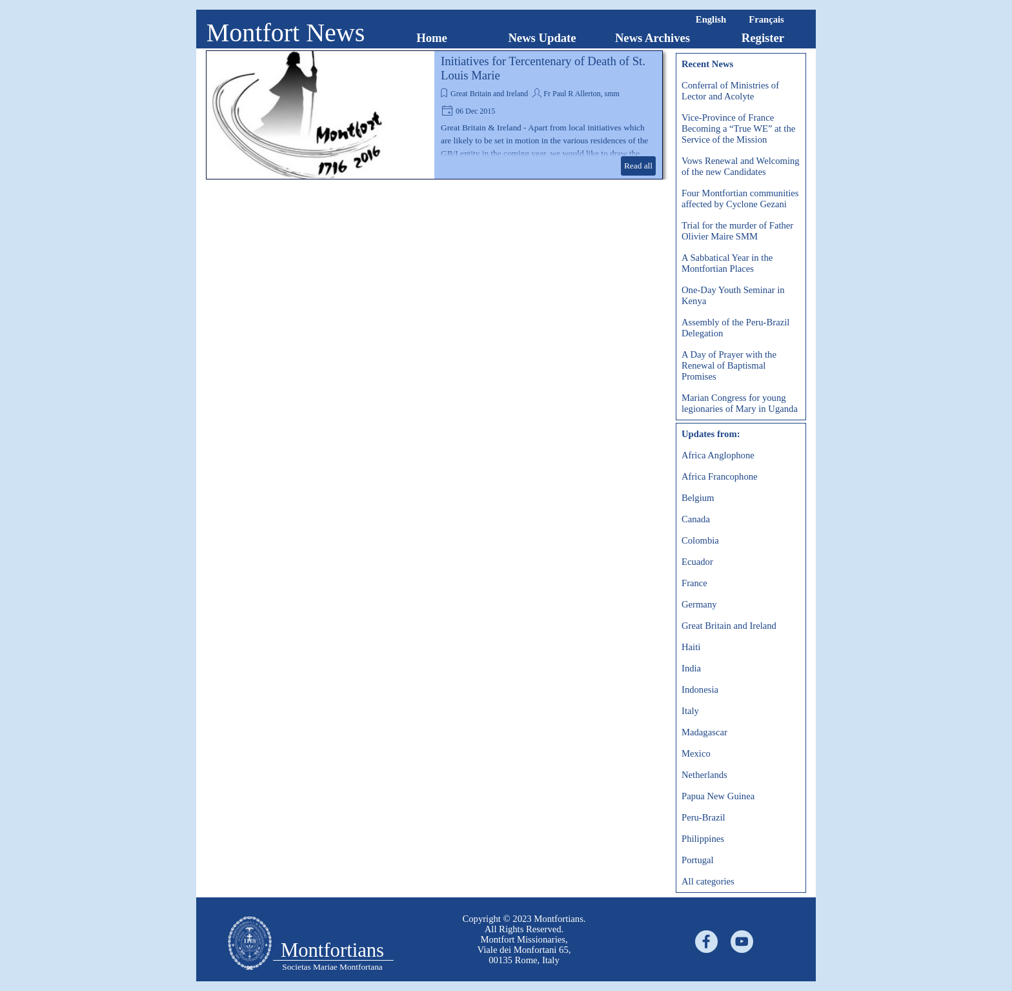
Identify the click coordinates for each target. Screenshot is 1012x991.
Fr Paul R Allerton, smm (581, 93)
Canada (696, 519)
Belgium (698, 498)
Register (763, 38)
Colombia (700, 540)
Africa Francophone (720, 476)
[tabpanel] (524, 939)
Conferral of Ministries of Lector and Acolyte (730, 90)
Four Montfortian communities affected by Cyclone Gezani (740, 198)
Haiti (691, 647)
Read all (638, 165)
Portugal (698, 860)
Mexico (696, 753)
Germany (699, 604)
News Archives (652, 38)
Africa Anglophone (718, 455)
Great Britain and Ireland (489, 93)
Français (766, 19)
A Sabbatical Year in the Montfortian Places (727, 263)
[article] (434, 114)
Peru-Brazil (703, 817)
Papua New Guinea (718, 796)
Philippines (703, 838)
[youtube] (742, 941)
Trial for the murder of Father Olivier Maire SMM (737, 230)
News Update (542, 38)
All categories (708, 881)
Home (431, 38)
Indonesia (700, 689)
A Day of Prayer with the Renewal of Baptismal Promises (729, 365)
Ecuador (697, 562)
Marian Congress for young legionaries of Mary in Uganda (740, 403)
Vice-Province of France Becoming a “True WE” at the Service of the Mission (738, 128)
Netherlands (704, 775)
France (694, 583)
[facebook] (706, 941)
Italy (690, 711)
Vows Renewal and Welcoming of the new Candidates (741, 166)
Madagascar (704, 732)
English (711, 19)
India (691, 668)
